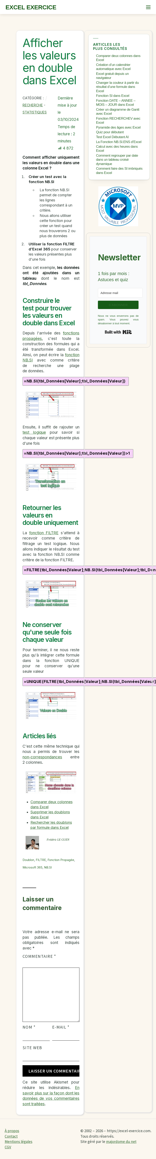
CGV (8, 1147)
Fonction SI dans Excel (112, 96)
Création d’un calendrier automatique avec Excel (113, 67)
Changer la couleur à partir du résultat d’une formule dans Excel (117, 87)
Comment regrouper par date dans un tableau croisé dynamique (117, 160)
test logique (34, 432)
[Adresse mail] (120, 293)
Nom (29, 1027)
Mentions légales (18, 1141)
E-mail (61, 1027)
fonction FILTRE (44, 533)
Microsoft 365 (32, 867)
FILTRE (41, 860)
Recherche (33, 105)
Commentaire (39, 956)
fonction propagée (61, 860)
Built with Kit (118, 332)
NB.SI (48, 867)
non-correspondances (42, 757)
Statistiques (35, 112)
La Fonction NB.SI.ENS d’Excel (118, 142)
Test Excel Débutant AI (112, 137)
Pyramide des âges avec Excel (118, 127)
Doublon (28, 860)
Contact (11, 1136)
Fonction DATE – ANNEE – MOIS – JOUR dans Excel (115, 103)
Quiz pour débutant (110, 132)
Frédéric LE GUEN (58, 839)
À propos (12, 1130)
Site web (32, 1047)
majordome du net (121, 1141)
